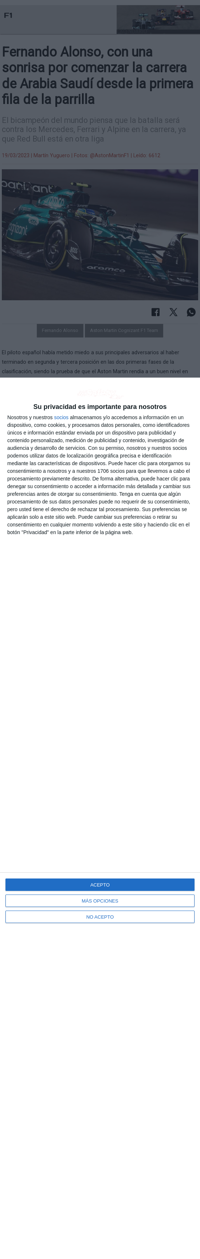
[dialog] (100, 818)
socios (61, 417)
